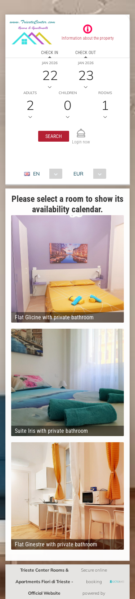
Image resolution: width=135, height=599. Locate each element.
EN (36, 173)
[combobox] (46, 173)
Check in (49, 52)
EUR (78, 173)
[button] (53, 136)
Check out (85, 52)
